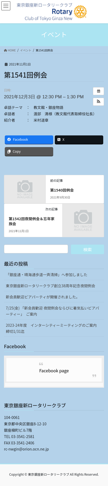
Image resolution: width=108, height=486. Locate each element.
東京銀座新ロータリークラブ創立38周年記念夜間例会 (50, 285)
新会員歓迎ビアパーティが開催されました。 (43, 296)
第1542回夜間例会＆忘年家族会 (32, 221)
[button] (98, 101)
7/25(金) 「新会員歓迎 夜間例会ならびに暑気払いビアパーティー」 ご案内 (52, 311)
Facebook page (54, 370)
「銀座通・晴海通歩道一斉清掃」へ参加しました (46, 274)
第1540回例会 (62, 190)
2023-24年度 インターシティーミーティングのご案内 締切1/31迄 (53, 328)
